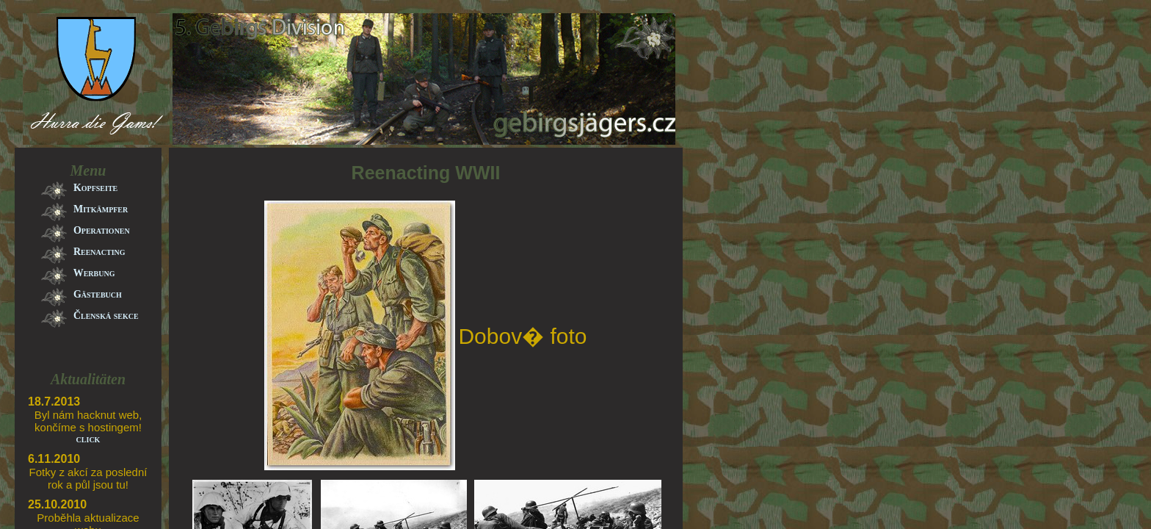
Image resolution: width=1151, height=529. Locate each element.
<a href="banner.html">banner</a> (345, 115)
